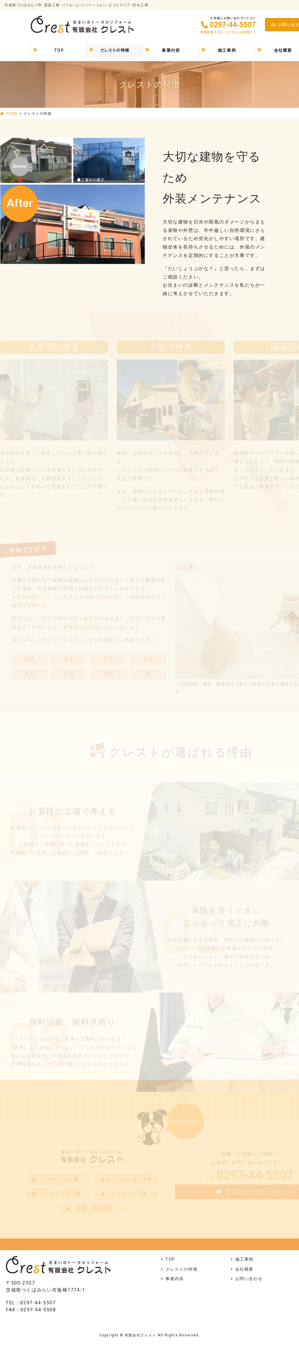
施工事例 (244, 1259)
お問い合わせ (249, 1278)
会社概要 (244, 1269)
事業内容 (175, 1278)
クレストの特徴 (181, 1269)
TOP (170, 1259)
